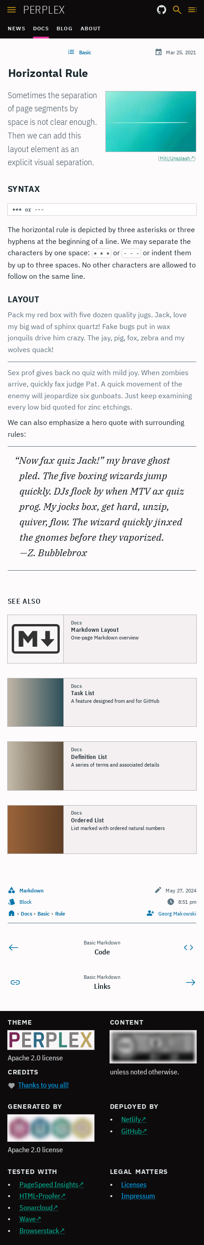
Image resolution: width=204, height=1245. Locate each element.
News (16, 28)
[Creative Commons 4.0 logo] (153, 1047)
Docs (41, 28)
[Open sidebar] (11, 9)
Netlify (131, 1119)
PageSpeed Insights (48, 1184)
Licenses (134, 1184)
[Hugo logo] (51, 1128)
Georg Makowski (177, 913)
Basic (85, 52)
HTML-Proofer (39, 1196)
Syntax (24, 188)
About (91, 28)
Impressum (138, 1196)
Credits (23, 1072)
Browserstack (39, 1230)
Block (25, 901)
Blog (65, 28)
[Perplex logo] (51, 1039)
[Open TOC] (192, 9)
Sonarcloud (35, 1207)
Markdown (31, 890)
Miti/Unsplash (175, 158)
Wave (27, 1219)
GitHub (131, 1131)
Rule (60, 913)
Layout (23, 299)
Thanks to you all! (43, 1085)
